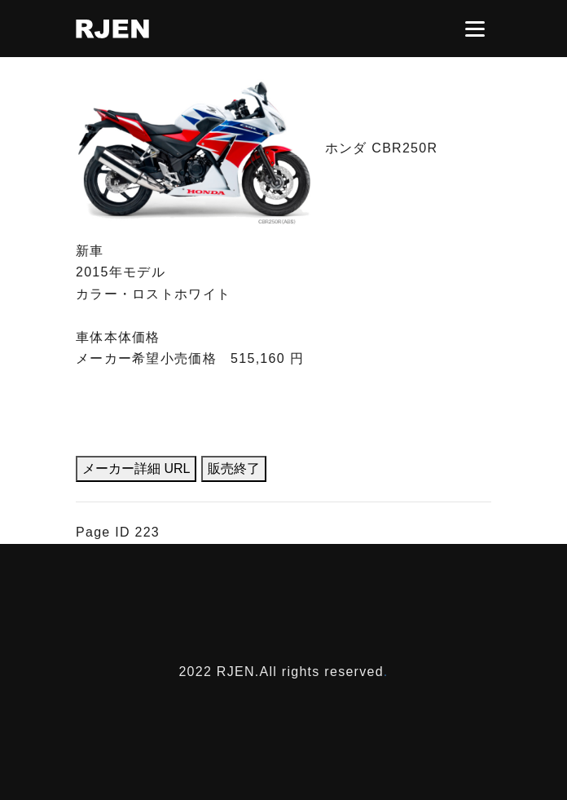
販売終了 (234, 468)
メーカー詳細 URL (136, 468)
